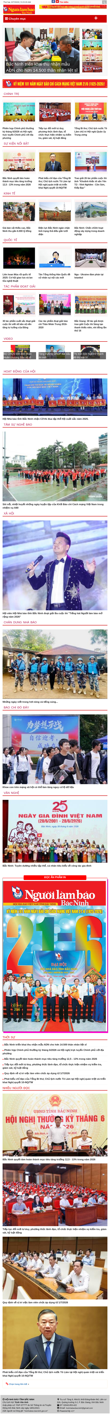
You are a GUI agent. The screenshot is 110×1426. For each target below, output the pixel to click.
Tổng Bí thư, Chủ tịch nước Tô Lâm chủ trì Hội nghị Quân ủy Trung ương (90, 132)
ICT (72, 1423)
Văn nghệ (12, 805)
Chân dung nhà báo (21, 635)
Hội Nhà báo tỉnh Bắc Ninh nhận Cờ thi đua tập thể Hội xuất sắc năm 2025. (46, 431)
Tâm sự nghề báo (18, 437)
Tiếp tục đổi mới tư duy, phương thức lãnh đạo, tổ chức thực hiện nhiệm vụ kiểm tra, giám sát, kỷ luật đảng (53, 135)
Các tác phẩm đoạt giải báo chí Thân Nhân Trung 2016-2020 (54, 336)
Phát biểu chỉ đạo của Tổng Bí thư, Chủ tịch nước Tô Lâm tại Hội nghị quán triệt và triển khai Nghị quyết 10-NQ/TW (54, 190)
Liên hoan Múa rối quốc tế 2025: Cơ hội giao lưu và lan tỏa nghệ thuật (19, 288)
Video (8, 351)
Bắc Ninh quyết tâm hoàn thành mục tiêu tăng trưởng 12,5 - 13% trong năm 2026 (18, 186)
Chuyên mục (51, 18)
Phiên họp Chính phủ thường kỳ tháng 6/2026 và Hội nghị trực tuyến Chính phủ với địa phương (18, 133)
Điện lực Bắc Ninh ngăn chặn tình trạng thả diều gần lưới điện (55, 241)
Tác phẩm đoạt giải (20, 297)
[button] (17, 1397)
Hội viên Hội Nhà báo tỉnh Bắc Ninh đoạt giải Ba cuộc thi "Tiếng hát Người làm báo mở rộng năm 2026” (52, 627)
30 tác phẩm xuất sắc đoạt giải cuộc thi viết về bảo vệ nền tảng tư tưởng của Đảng (19, 336)
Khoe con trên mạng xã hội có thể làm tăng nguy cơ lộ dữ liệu (38, 800)
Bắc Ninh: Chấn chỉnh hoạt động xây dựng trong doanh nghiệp (90, 241)
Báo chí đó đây (17, 720)
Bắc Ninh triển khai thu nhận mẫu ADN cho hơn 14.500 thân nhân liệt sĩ (45, 1057)
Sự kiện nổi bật (17, 148)
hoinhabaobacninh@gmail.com (80, 1421)
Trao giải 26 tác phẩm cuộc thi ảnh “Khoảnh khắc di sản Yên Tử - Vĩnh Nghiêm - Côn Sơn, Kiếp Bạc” (90, 188)
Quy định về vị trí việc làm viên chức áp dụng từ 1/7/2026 (36, 1086)
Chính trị (11, 94)
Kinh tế (10, 202)
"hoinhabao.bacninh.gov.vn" (36, 1423)
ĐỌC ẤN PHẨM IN (55, 890)
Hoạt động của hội (20, 383)
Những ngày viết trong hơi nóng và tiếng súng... (30, 714)
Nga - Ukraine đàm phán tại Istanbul (90, 286)
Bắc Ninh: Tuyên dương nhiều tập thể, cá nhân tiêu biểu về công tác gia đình (47, 878)
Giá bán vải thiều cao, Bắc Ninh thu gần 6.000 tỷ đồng (18, 239)
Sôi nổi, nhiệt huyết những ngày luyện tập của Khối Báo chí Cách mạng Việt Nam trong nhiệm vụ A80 (53, 518)
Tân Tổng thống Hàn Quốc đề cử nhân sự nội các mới (54, 286)
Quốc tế (10, 250)
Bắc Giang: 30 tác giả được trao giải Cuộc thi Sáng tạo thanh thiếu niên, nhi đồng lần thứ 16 (90, 337)
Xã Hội (9, 526)
